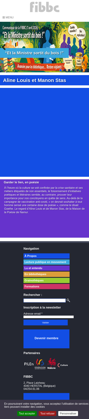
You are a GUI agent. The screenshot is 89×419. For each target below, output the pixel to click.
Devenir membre (46, 338)
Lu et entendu (33, 268)
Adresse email (32, 313)
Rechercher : (32, 295)
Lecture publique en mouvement (45, 262)
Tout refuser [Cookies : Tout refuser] (47, 413)
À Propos (30, 256)
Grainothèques (34, 280)
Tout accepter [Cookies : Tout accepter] (27, 413)
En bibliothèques (35, 274)
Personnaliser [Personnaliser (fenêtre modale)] (68, 413)
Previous (5, 47)
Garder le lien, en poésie (21, 182)
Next (84, 47)
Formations (31, 286)
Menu (8, 17)
